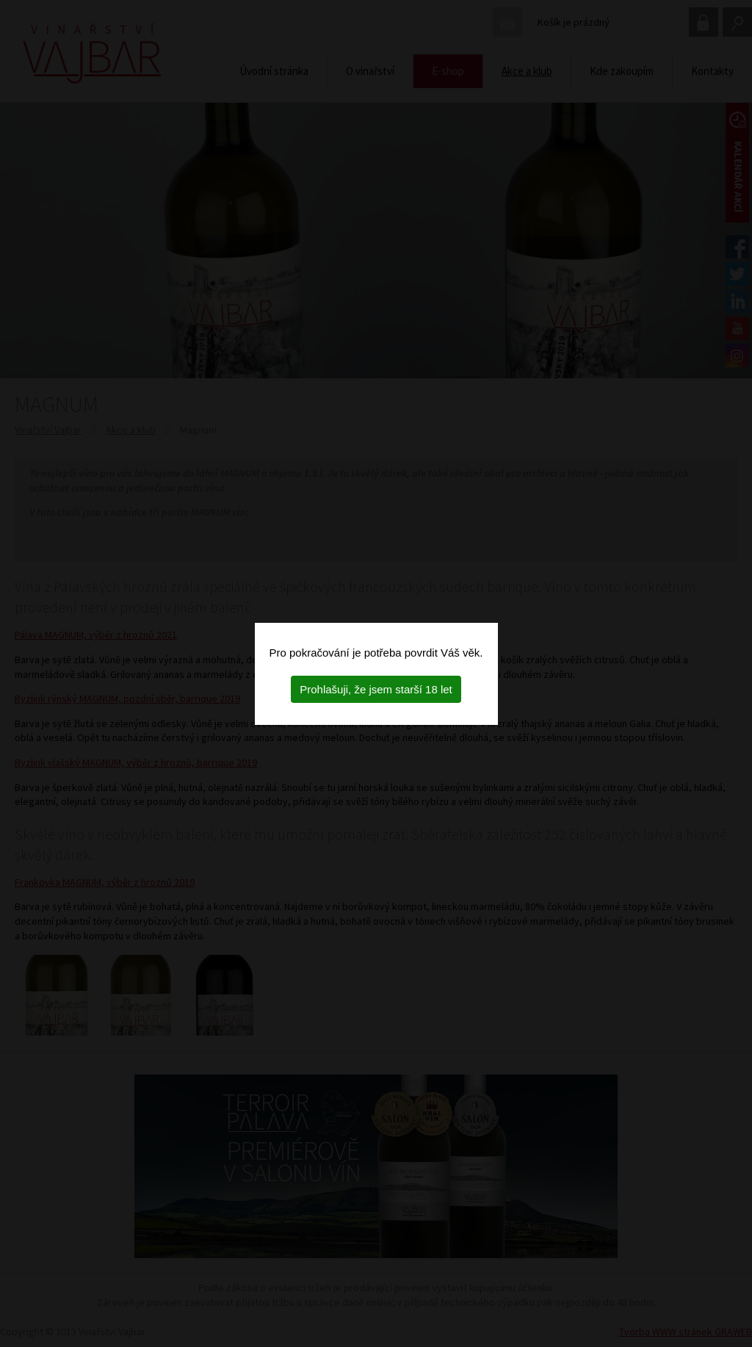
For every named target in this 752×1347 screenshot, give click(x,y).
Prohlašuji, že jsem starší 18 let (376, 689)
